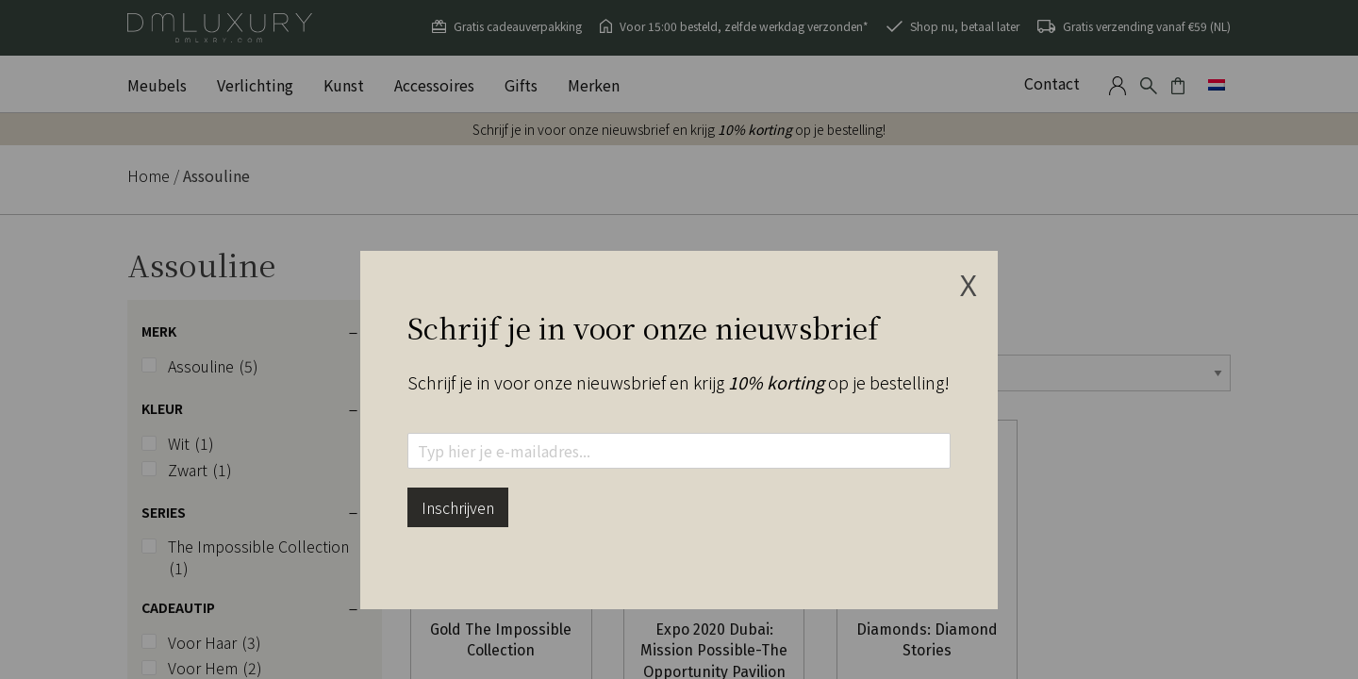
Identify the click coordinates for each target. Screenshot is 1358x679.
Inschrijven (458, 507)
